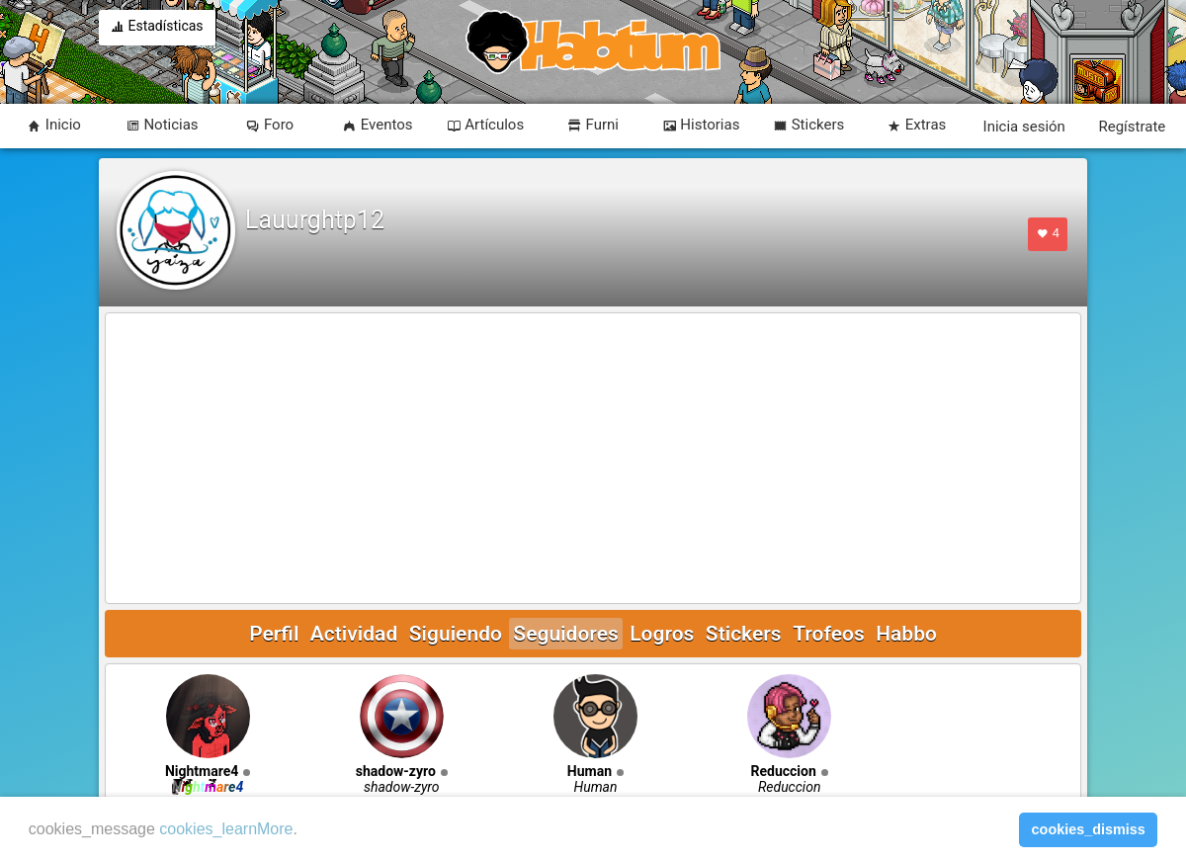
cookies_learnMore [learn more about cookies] (226, 828)
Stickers (744, 634)
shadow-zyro (396, 771)
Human (589, 771)
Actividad (353, 634)
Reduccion (783, 771)
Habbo (906, 634)
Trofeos (829, 634)
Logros (662, 634)
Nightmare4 (201, 771)
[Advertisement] (593, 459)
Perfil (273, 634)
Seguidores (565, 634)
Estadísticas (157, 28)
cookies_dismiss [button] (1088, 829)
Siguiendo (455, 634)
